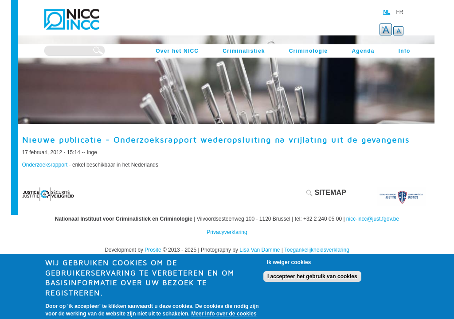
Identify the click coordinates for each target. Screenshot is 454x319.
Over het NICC (177, 51)
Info (405, 51)
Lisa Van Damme (259, 250)
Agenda (363, 51)
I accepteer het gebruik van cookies (312, 280)
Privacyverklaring (227, 232)
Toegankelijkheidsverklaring (316, 250)
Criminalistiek (244, 51)
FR (399, 12)
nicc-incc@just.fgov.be (372, 219)
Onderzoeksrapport (45, 165)
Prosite (153, 250)
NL (386, 12)
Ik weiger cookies (289, 266)
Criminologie (308, 51)
